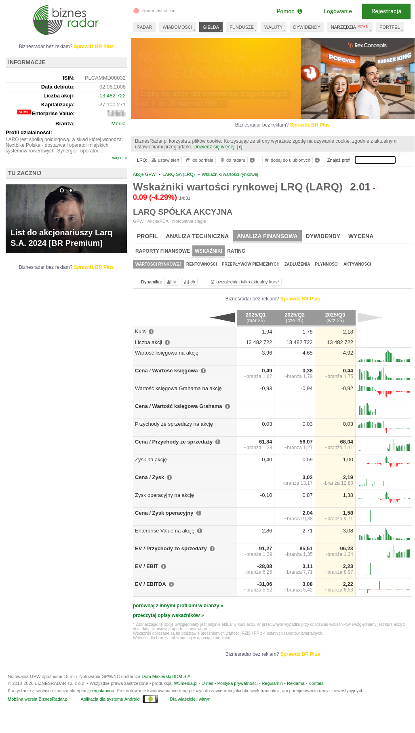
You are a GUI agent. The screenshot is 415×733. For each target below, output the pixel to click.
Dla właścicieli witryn (190, 699)
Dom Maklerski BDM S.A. (166, 676)
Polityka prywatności (237, 683)
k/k (189, 282)
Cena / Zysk (149, 477)
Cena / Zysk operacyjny (164, 513)
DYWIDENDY (306, 27)
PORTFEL (389, 27)
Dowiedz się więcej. (215, 147)
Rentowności (201, 264)
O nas (207, 683)
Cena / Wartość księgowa (166, 371)
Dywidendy (323, 236)
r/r (171, 282)
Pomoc (289, 11)
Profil (147, 236)
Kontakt (315, 683)
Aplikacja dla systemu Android (109, 699)
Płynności (327, 264)
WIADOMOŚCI (177, 27)
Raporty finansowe (162, 251)
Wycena (360, 236)
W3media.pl (185, 683)
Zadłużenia (297, 264)
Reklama (295, 683)
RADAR (144, 27)
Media (119, 123)
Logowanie (338, 11)
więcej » (119, 158)
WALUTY (273, 27)
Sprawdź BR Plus (310, 125)
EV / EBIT (146, 566)
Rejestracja (386, 11)
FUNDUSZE (242, 27)
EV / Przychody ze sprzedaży (171, 548)
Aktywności (357, 264)
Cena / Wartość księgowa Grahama (178, 406)
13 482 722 (112, 96)
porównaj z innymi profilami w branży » (178, 605)
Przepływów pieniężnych (251, 264)
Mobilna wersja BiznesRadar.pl (38, 699)
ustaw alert (165, 160)
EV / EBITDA (150, 584)
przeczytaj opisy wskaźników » (168, 615)
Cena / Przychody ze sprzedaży (174, 442)
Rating (236, 251)
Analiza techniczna (197, 236)
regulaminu (103, 690)
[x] (239, 147)
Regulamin (272, 683)
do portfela (199, 160)
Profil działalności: (29, 132)
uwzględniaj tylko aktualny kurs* (244, 282)
